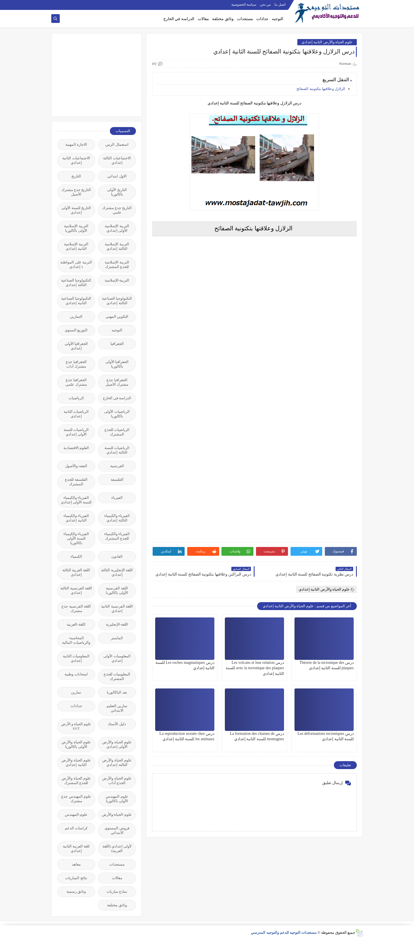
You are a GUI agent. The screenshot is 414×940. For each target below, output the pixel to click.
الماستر (117, 638)
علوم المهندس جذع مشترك (76, 798)
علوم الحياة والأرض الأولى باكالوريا (76, 744)
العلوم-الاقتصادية (76, 448)
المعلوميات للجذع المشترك (117, 676)
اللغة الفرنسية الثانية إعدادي (117, 608)
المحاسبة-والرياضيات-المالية (76, 640)
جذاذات (262, 19)
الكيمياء (76, 556)
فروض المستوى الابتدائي (116, 830)
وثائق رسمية (76, 891)
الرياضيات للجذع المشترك (116, 432)
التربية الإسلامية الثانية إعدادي (76, 246)
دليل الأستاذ (117, 724)
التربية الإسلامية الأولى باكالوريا (76, 228)
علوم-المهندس (76, 814)
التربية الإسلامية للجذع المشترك (117, 264)
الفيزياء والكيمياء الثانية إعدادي (76, 518)
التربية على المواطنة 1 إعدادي (76, 264)
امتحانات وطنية (76, 674)
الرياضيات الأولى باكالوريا (116, 413)
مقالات (203, 19)
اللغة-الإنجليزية (117, 624)
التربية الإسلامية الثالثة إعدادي (117, 246)
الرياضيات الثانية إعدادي (76, 413)
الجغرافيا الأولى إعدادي (76, 346)
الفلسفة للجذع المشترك (76, 481)
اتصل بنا (279, 5)
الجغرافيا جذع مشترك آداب (76, 364)
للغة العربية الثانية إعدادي (76, 848)
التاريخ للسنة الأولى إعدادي (76, 210)
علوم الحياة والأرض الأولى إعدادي (117, 744)
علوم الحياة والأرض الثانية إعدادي (327, 42)
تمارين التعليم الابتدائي (116, 708)
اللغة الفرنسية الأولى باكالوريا (117, 590)
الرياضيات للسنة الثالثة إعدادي (116, 450)
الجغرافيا (117, 344)
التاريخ (76, 176)
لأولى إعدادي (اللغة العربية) (117, 848)
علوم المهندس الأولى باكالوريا (117, 798)
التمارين (76, 316)
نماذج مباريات (116, 891)
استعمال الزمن (116, 144)
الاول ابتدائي (116, 176)
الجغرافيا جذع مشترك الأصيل (117, 382)
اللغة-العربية (76, 624)
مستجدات (245, 19)
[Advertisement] (93, 74)
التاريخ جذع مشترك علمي (117, 210)
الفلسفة (117, 479)
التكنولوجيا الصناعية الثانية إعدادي (76, 300)
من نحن (265, 5)
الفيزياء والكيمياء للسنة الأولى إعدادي (76, 499)
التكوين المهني (117, 316)
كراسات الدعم (76, 828)
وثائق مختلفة (223, 19)
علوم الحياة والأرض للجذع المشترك (76, 780)
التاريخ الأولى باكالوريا (117, 192)
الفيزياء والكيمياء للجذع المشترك (117, 536)
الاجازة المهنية (76, 144)
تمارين (76, 692)
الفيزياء (117, 497)
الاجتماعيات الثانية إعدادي (76, 160)
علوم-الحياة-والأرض (117, 814)
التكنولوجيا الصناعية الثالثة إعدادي (76, 282)
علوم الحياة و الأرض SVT (76, 726)
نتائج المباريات (76, 878)
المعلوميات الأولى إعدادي (116, 658)
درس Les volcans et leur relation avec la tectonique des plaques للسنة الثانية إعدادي (255, 667)
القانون (117, 556)
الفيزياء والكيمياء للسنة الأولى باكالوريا (76, 538)
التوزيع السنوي (76, 330)
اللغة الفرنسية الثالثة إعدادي (76, 590)
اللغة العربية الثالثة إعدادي (76, 572)
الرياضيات (76, 398)
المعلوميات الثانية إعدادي (76, 658)
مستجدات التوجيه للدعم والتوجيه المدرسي (284, 932)
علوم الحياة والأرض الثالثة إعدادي (117, 762)
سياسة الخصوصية (243, 5)
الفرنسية (117, 466)
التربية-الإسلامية (117, 280)
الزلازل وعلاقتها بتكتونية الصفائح (320, 89)
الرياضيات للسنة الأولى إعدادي (76, 432)
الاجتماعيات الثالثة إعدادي (117, 160)
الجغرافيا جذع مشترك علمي (76, 382)
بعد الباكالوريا (117, 692)
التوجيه (277, 19)
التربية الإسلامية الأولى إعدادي (117, 228)
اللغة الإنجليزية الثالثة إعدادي (117, 572)
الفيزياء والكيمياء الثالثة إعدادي (117, 518)
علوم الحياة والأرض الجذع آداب (117, 780)
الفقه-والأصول (76, 466)
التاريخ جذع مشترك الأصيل (76, 192)
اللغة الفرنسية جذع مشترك (76, 608)
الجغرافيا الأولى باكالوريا (117, 364)
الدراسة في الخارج (178, 19)
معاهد (76, 864)
